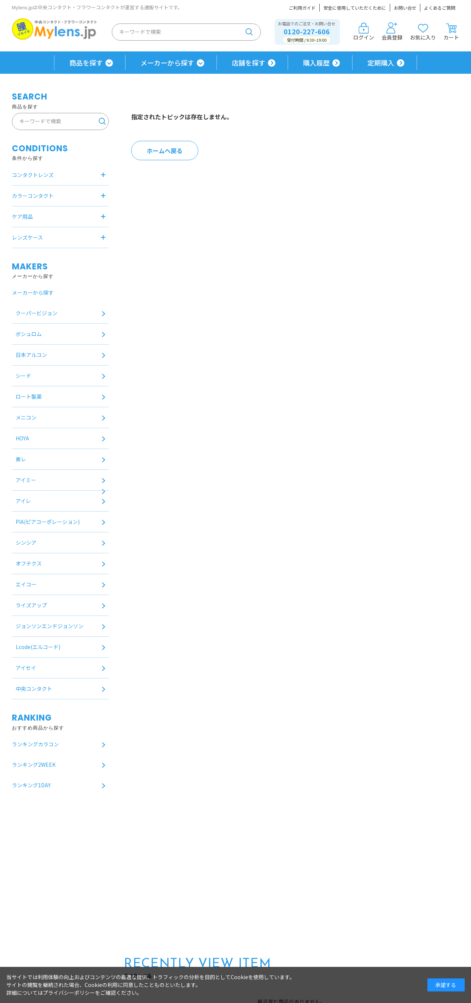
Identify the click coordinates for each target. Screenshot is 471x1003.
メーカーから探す (167, 62)
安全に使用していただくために (354, 7)
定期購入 (380, 62)
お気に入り (423, 31)
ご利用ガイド (302, 7)
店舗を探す (248, 62)
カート (451, 31)
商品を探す (86, 62)
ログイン (363, 31)
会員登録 (392, 31)
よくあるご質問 (439, 7)
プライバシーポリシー (69, 992)
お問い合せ (405, 7)
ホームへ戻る (165, 150)
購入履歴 (316, 62)
